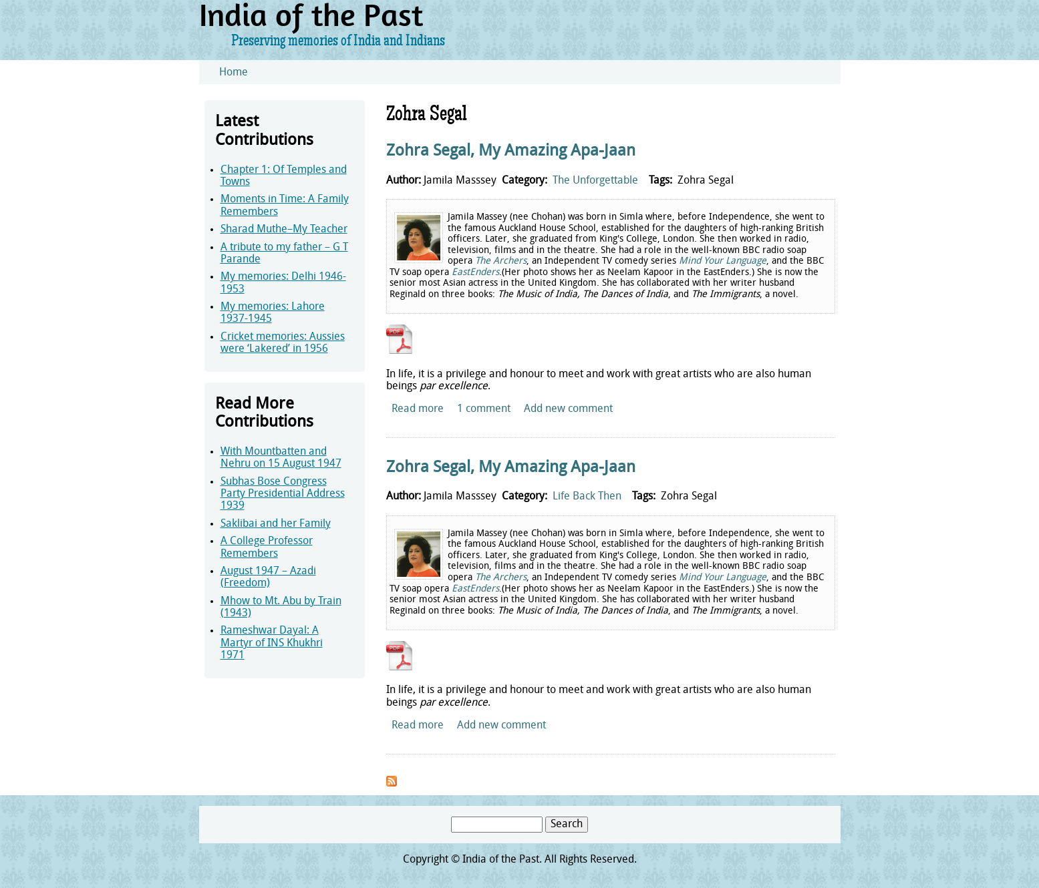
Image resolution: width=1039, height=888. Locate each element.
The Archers (501, 261)
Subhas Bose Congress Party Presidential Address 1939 (282, 494)
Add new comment (568, 409)
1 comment (483, 409)
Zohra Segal (706, 181)
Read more (418, 409)
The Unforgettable (595, 181)
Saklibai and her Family (275, 524)
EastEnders (475, 273)
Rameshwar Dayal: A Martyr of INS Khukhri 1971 (271, 643)
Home (233, 72)
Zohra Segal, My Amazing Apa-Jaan (510, 152)
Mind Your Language (722, 261)
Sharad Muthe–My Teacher (283, 229)
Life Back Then (587, 496)
